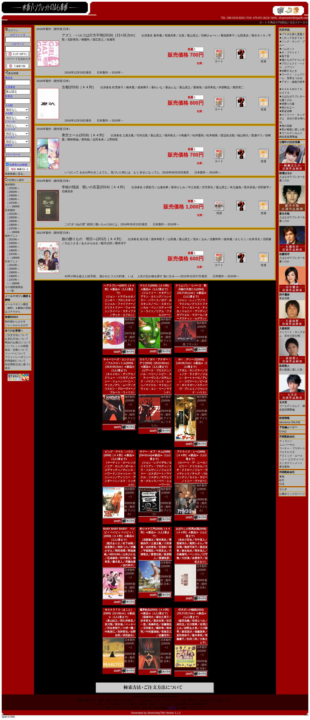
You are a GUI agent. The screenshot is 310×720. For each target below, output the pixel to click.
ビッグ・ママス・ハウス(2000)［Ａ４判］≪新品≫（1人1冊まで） (119, 455)
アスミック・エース (290, 455)
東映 (281, 476)
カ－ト (263, 22)
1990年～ (14, 195)
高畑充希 (170, 35)
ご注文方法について (16, 335)
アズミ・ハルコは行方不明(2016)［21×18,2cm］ (99, 35)
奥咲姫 (85, 139)
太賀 (181, 35)
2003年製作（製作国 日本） (165, 657)
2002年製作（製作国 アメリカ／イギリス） (161, 418)
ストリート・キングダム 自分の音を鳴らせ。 (292, 118)
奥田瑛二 (238, 87)
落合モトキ (258, 35)
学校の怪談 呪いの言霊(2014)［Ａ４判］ (94, 187)
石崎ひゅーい (209, 35)
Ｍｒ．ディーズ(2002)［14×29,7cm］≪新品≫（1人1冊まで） (191, 363)
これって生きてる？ (292, 37)
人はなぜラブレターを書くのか (292, 175)
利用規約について (15, 360)
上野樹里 (112, 139)
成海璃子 (143, 87)
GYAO (283, 431)
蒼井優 (157, 35)
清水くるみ (200, 239)
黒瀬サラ (256, 135)
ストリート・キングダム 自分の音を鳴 (292, 330)
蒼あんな (171, 87)
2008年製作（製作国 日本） (201, 584)
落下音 (284, 56)
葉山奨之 (192, 35)
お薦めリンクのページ (292, 493)
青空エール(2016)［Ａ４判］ (84, 135)
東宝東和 (284, 466)
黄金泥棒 (285, 111)
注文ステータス (299, 22)
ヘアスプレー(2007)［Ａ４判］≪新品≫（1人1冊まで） (119, 289)
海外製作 (10, 184)
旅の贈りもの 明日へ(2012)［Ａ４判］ (92, 239)
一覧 (11, 290)
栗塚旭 (197, 87)
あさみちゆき (89, 243)
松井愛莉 (198, 135)
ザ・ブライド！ (289, 52)
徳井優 (228, 239)
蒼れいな (157, 87)
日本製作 (10, 210)
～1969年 (14, 206)
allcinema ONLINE (290, 422)
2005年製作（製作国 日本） (129, 657)
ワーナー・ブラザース (292, 448)
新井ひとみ (178, 187)
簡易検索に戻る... (15, 173)
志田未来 (98, 139)
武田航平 (263, 187)
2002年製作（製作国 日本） (201, 665)
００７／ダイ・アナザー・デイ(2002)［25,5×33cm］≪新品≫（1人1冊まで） (155, 363)
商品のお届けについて (18, 342)
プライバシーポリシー (18, 357)
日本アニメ (11, 261)
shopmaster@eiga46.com (293, 17)
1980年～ (14, 199)
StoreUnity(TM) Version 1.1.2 (164, 712)
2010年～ (14, 188)
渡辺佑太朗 (227, 135)
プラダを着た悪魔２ (292, 34)
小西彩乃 (148, 187)
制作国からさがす (15, 321)
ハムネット (286, 48)
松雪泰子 (117, 87)
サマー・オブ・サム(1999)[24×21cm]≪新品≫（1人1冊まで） (154, 455)
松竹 (281, 480)
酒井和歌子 (158, 239)
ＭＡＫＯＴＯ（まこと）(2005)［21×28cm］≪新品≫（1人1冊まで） (119, 613)
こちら (172, 707)
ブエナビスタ (287, 452)
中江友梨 (193, 187)
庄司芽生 (207, 187)
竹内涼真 (142, 135)
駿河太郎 (106, 243)
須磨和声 (215, 239)
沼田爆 (267, 239)
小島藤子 (184, 135)
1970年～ (14, 202)
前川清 (144, 239)
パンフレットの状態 (16, 346)
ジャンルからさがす (16, 325)
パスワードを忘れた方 (18, 58)
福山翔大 (242, 135)
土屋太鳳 (128, 135)
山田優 (172, 239)
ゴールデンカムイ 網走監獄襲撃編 (292, 404)
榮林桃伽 (73, 139)
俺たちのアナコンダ (292, 59)
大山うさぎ (72, 243)
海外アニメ (11, 235)
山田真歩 (243, 35)
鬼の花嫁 (285, 125)
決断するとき (288, 70)
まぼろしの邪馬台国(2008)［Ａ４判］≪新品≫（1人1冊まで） (190, 532)
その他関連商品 (14, 287)
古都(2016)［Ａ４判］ (79, 87)
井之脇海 (235, 187)
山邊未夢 (162, 187)
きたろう (240, 239)
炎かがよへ (286, 107)
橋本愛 (130, 87)
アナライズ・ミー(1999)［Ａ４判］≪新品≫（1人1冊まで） (190, 455)
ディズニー (285, 441)
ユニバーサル (287, 444)
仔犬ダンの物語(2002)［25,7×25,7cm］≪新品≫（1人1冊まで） (190, 613)
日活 (281, 483)
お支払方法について (16, 338)
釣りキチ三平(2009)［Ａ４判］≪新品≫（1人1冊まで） (155, 532)
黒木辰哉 (249, 187)
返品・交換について (16, 349)
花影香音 (73, 39)
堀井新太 (170, 135)
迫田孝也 (210, 87)
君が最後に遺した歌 (292, 129)
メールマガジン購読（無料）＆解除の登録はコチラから (18, 308)
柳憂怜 (85, 39)
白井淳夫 (254, 239)
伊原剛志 (224, 87)
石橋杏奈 (67, 191)
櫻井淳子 (120, 243)
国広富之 (98, 39)
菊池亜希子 (228, 35)
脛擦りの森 (286, 103)
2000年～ (14, 191)
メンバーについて (15, 353)
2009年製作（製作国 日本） (129, 587)
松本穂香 (212, 135)
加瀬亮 (111, 39)
